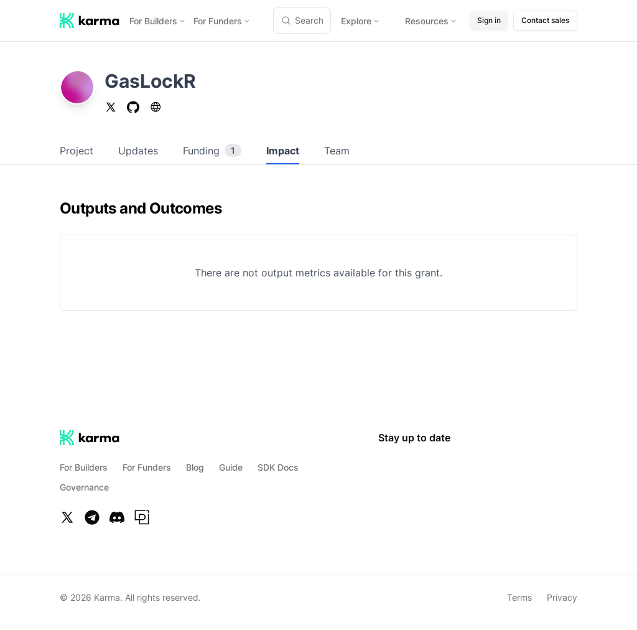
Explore (360, 21)
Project (76, 150)
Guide (231, 467)
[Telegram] (92, 517)
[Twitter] (67, 517)
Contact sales (545, 20)
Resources (431, 21)
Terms (519, 597)
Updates (138, 150)
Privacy (562, 597)
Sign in (489, 20)
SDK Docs (278, 467)
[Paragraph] (141, 517)
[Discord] (116, 517)
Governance (84, 487)
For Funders (222, 21)
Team (337, 150)
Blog (195, 467)
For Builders (157, 21)
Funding (212, 151)
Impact (282, 150)
